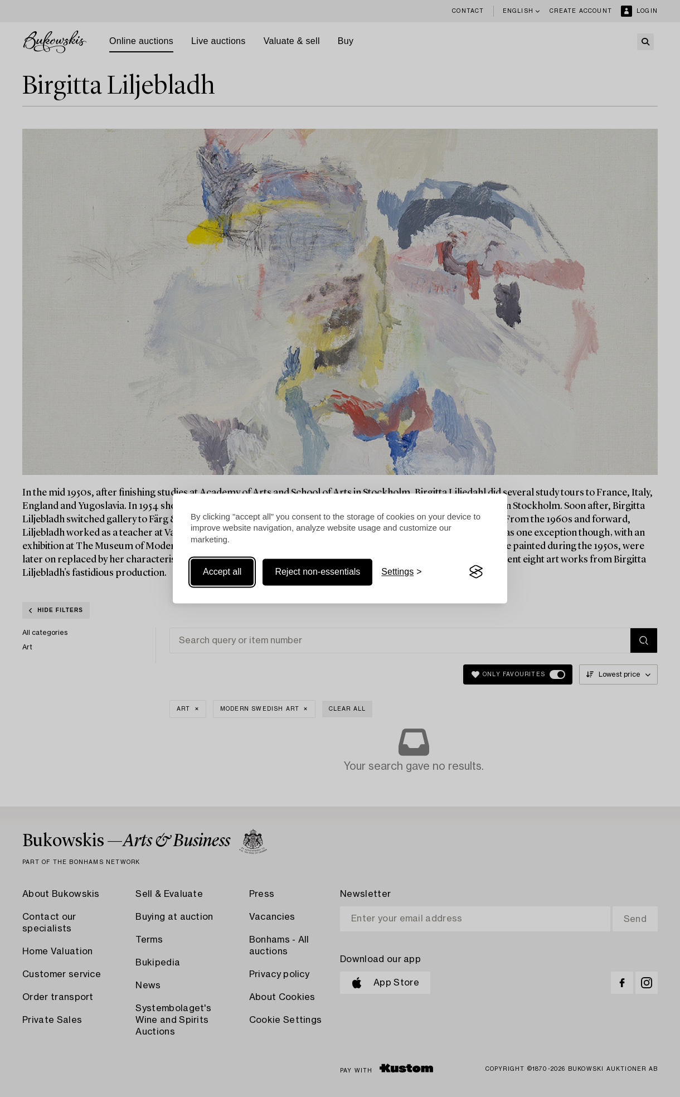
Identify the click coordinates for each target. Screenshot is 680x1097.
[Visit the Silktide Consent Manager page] (476, 572)
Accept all (222, 571)
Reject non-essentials (317, 571)
